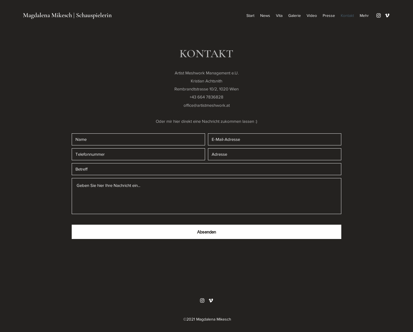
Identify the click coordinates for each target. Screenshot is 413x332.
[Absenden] (206, 232)
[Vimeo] (387, 15)
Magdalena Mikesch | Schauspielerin (67, 15)
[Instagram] (378, 15)
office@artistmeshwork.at (207, 105)
